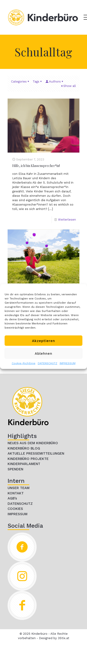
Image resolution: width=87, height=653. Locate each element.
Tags (37, 81)
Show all (68, 86)
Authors (54, 81)
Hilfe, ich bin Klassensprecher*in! (36, 165)
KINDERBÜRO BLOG (24, 448)
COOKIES (15, 509)
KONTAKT (16, 493)
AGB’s (12, 498)
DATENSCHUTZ (47, 363)
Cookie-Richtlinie (23, 363)
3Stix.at (63, 638)
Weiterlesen (67, 219)
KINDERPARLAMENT (24, 464)
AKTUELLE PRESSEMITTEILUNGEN (36, 453)
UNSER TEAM (18, 488)
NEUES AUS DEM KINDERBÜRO (33, 443)
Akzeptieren (43, 341)
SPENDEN (15, 469)
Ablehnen (43, 353)
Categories (20, 81)
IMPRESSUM (67, 363)
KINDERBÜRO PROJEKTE (28, 459)
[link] (28, 406)
